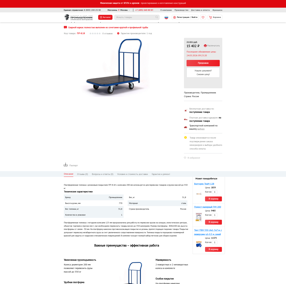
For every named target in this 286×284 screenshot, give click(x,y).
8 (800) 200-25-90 (92, 10)
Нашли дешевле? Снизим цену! (203, 72)
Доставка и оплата (200, 10)
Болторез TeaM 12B (204, 183)
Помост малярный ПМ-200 (207, 206)
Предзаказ (203, 62)
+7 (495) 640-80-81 (144, 10)
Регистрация (183, 17)
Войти (194, 17)
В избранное (194, 157)
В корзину (213, 198)
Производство (181, 10)
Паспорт (71, 165)
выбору (201, 128)
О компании (166, 10)
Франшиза (217, 10)
